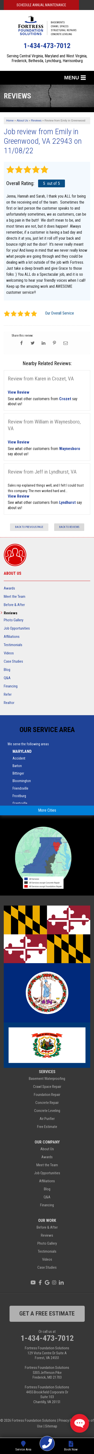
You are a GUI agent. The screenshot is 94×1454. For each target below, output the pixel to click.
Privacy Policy (68, 1420)
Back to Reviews (69, 527)
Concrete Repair (47, 1102)
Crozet (65, 398)
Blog (7, 669)
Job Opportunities (17, 628)
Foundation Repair (47, 1094)
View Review (18, 392)
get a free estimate (47, 1313)
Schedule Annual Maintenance (41, 5)
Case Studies (13, 661)
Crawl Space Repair (47, 1086)
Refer (8, 694)
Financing (11, 686)
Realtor (9, 702)
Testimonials (13, 645)
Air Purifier (47, 1118)
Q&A (7, 678)
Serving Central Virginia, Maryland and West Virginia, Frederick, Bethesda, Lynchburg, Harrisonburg (47, 58)
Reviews (10, 613)
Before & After (14, 605)
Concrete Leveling (47, 1110)
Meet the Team (14, 596)
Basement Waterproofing (47, 1078)
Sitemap (51, 1426)
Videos (9, 653)
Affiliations (12, 636)
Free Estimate (47, 1126)
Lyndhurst (67, 502)
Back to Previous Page (29, 527)
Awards (9, 588)
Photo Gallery (13, 620)
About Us (12, 573)
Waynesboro (69, 448)
